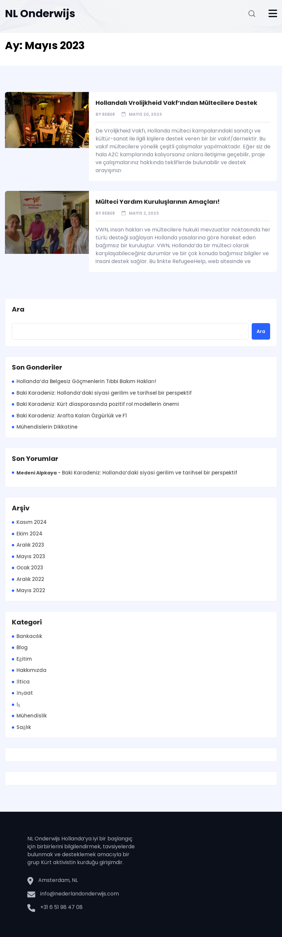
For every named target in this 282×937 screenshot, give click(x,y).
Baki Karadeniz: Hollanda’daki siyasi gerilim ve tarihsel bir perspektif (104, 392)
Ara (18, 309)
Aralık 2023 (30, 544)
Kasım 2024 (31, 522)
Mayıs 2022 (30, 590)
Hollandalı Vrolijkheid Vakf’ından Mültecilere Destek (176, 103)
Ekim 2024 (29, 533)
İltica (23, 681)
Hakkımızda (31, 670)
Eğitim (24, 658)
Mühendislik (31, 715)
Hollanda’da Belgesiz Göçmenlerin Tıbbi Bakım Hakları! (86, 381)
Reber (108, 114)
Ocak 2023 (29, 567)
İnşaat (24, 692)
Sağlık (23, 727)
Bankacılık (29, 636)
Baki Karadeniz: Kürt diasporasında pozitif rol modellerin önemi (97, 404)
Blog (22, 647)
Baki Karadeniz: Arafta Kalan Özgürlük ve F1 (71, 415)
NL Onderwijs (40, 13)
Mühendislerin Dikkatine (46, 426)
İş (18, 704)
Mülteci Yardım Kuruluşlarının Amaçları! (158, 201)
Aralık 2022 (30, 579)
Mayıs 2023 (30, 556)
